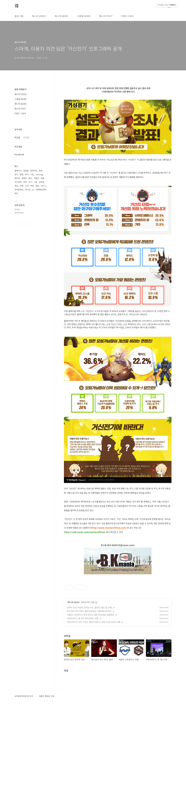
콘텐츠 (24, 178)
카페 (21, 185)
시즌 (35, 182)
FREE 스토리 (127, 16)
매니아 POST (106, 16)
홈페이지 (18, 170)
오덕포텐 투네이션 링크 (24, 785)
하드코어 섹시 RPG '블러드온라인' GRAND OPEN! (89, 699)
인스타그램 (23, 223)
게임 (16, 185)
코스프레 (18, 182)
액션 (32, 185)
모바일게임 (19, 189)
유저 (25, 182)
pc (33, 189)
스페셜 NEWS (84, 16)
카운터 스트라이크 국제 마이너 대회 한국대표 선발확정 (90, 703)
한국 (40, 170)
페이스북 (17, 223)
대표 (42, 178)
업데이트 (33, 170)
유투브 (30, 223)
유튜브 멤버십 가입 (46, 785)
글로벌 (25, 170)
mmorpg (39, 174)
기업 (32, 174)
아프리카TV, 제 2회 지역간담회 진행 (82, 707)
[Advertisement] (117, 597)
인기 (30, 182)
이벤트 (36, 178)
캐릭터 (17, 178)
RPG (27, 174)
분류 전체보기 (20, 89)
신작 (26, 185)
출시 (30, 178)
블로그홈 (19, 16)
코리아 (27, 189)
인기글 (26, 137)
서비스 (43, 185)
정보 (37, 185)
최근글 (17, 137)
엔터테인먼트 (41, 189)
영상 (16, 193)
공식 (16, 174)
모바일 (41, 182)
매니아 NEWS (61, 16)
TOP (169, 786)
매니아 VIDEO (39, 16)
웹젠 (21, 174)
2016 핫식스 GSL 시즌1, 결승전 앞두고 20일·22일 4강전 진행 (93, 710)
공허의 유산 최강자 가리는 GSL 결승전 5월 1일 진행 (89, 696)
